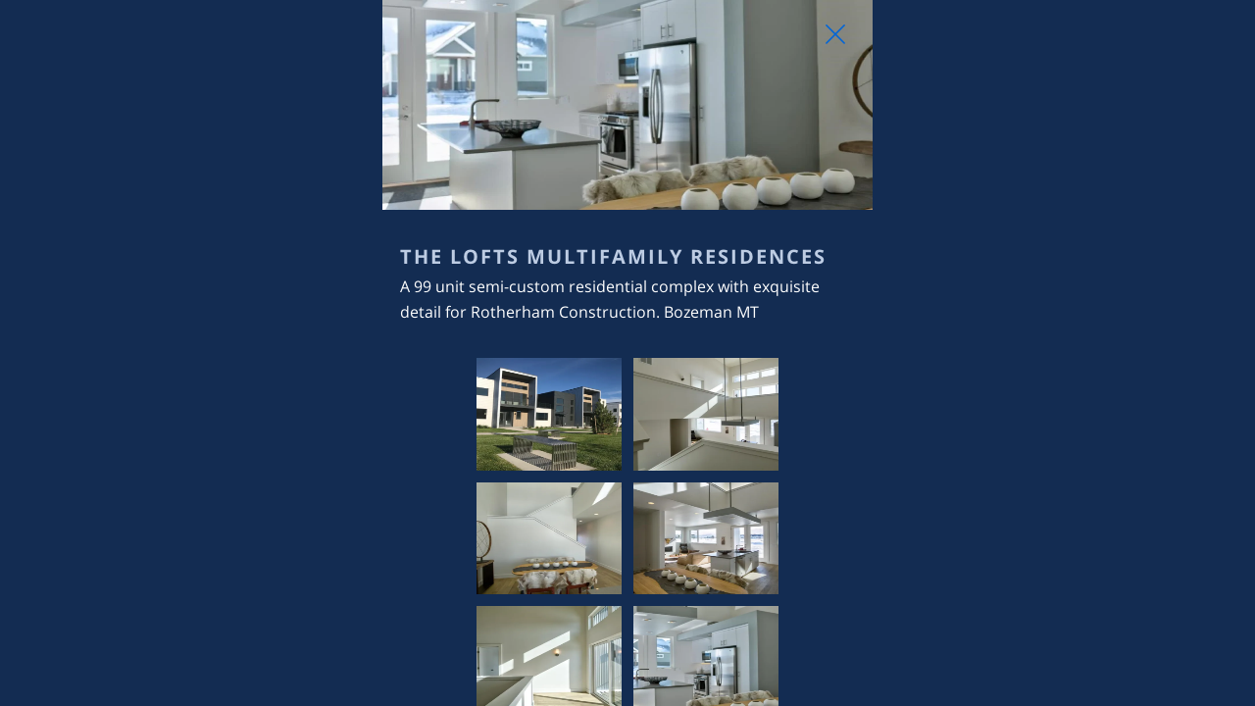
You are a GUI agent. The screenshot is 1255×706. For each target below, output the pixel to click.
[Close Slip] (1035, 55)
